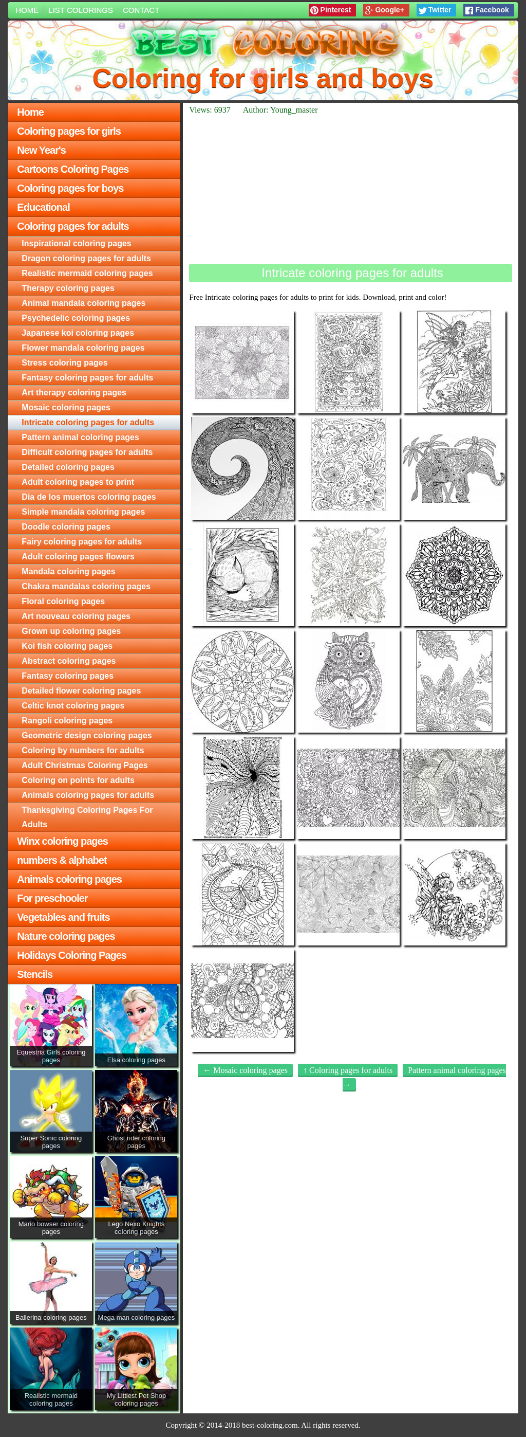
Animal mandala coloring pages (83, 303)
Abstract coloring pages (69, 661)
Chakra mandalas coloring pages (86, 586)
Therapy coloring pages (68, 288)
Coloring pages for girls (69, 131)
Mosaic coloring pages (66, 407)
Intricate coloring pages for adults (88, 422)
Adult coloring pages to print (78, 482)
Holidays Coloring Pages (71, 955)
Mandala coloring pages (68, 571)
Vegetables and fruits (63, 917)
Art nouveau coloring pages (76, 616)
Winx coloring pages (62, 841)
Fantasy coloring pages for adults (87, 377)
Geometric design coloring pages (87, 735)
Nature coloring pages (66, 936)
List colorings (80, 10)
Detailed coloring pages (68, 467)
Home (27, 10)
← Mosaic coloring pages (245, 1070)
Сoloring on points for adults (78, 780)
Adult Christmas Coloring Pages (84, 765)
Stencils (34, 974)
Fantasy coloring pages (68, 675)
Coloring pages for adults (72, 226)
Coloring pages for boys (70, 188)
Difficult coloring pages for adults (87, 452)
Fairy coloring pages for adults (82, 541)
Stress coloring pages (64, 362)
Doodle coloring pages (66, 526)
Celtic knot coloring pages (73, 705)
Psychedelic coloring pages (76, 318)
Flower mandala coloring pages (83, 347)
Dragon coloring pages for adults (86, 258)
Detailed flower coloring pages (81, 690)
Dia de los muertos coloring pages (89, 497)
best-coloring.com (270, 1425)
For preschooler (52, 898)
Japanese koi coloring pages (78, 333)
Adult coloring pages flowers (78, 556)
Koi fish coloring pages (67, 646)
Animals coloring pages (69, 879)
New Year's (41, 150)
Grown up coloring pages (71, 631)
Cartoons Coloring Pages (72, 169)
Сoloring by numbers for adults (83, 750)
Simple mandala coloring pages (83, 511)
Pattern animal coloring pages (80, 437)
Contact (141, 10)
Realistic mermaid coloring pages (87, 273)
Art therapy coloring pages (74, 392)
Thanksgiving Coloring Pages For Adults (87, 817)
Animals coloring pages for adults (88, 795)
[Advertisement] (350, 189)
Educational (43, 207)
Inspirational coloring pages (76, 243)
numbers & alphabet (61, 860)
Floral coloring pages (63, 601)
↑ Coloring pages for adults (347, 1070)
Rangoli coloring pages (67, 720)
